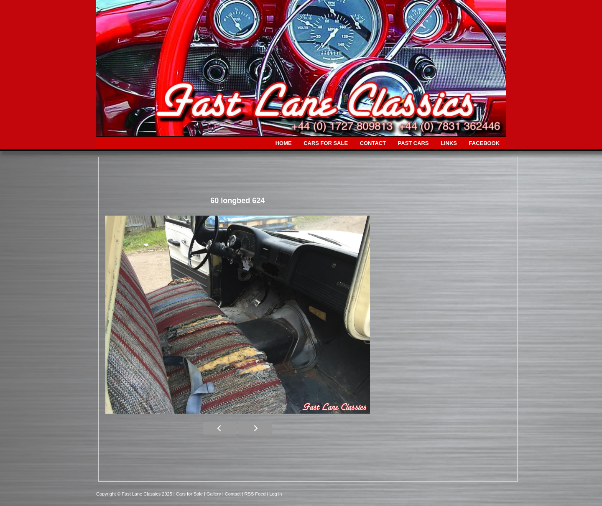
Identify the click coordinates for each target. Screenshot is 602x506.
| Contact (232, 493)
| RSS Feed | (256, 493)
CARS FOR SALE (326, 143)
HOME (283, 143)
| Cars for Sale (188, 493)
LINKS (449, 143)
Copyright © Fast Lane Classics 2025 (134, 493)
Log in (275, 493)
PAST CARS (413, 143)
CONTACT (373, 143)
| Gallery (213, 493)
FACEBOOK (484, 143)
